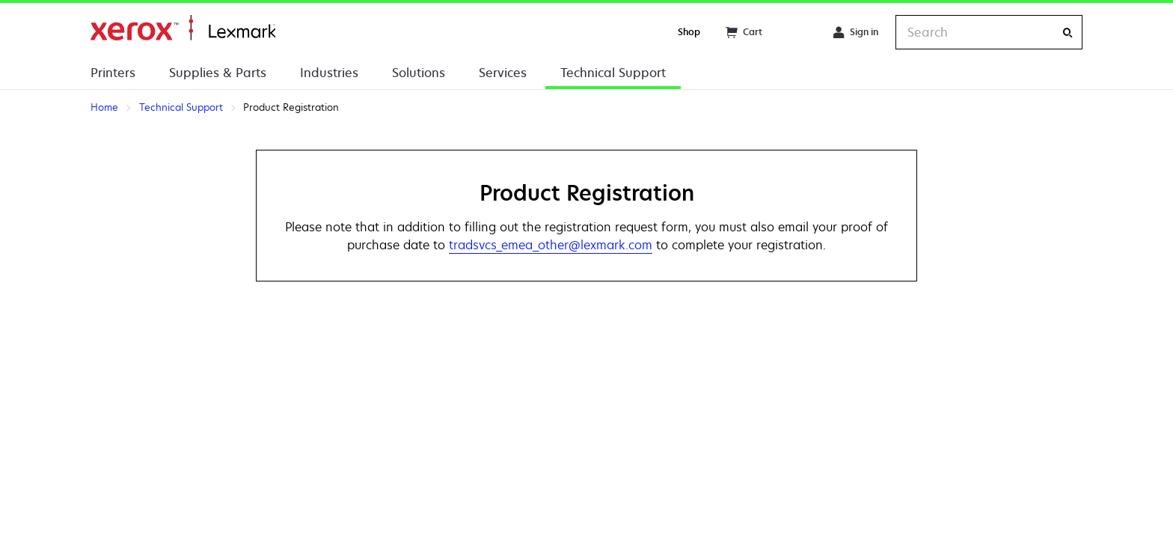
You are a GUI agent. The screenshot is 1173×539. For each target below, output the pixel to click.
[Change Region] (797, 32)
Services (503, 72)
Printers (113, 72)
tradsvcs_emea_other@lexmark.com (550, 245)
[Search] (1067, 32)
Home (183, 28)
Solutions (418, 72)
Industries (329, 72)
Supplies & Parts (217, 72)
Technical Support (613, 72)
